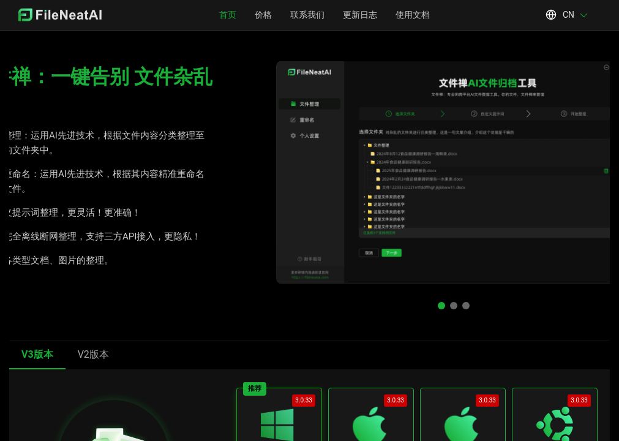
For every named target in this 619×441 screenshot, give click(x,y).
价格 (263, 15)
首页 (227, 15)
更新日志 (360, 15)
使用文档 (413, 15)
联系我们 (307, 15)
